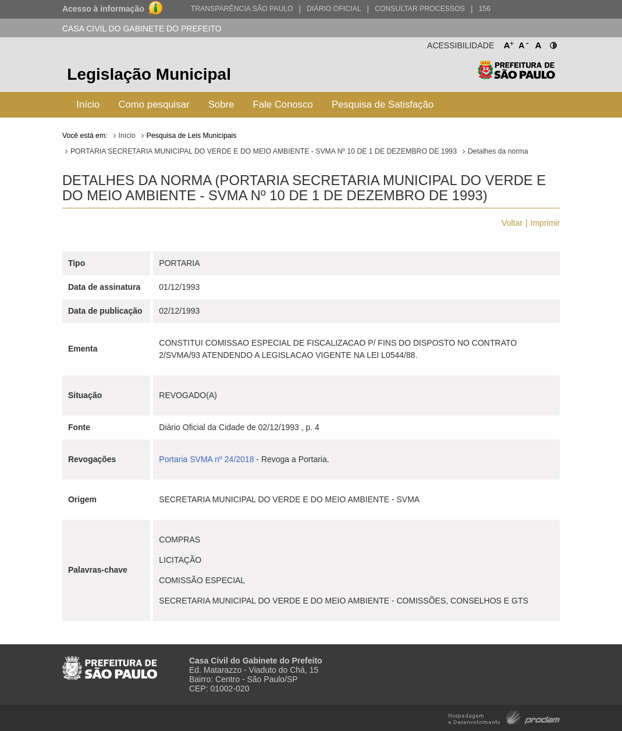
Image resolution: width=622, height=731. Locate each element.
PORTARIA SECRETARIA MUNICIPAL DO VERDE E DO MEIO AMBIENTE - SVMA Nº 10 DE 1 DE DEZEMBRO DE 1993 (263, 151)
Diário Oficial (334, 9)
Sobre (221, 104)
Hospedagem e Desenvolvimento (504, 717)
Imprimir (545, 223)
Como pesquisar (153, 104)
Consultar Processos (420, 9)
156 (485, 9)
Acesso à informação (103, 8)
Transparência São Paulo (242, 9)
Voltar (512, 223)
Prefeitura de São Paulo (516, 76)
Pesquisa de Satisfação (382, 104)
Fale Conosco (283, 104)
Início (87, 104)
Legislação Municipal (149, 74)
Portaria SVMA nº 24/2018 (206, 459)
